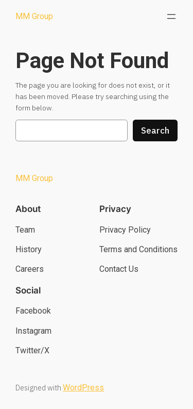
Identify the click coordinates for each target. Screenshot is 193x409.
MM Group (34, 16)
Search (155, 130)
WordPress (83, 387)
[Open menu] (171, 16)
